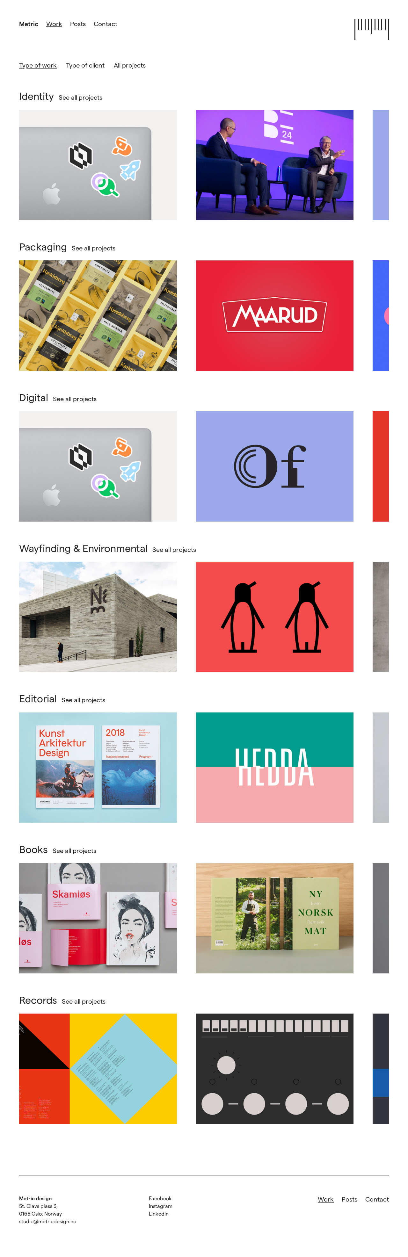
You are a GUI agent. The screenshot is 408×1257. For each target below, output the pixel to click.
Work (54, 23)
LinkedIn (159, 1213)
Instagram (160, 1206)
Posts (78, 23)
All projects (130, 65)
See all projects (80, 97)
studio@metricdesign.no (47, 1221)
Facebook (160, 1198)
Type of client (85, 65)
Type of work (38, 65)
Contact (105, 23)
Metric (28, 23)
